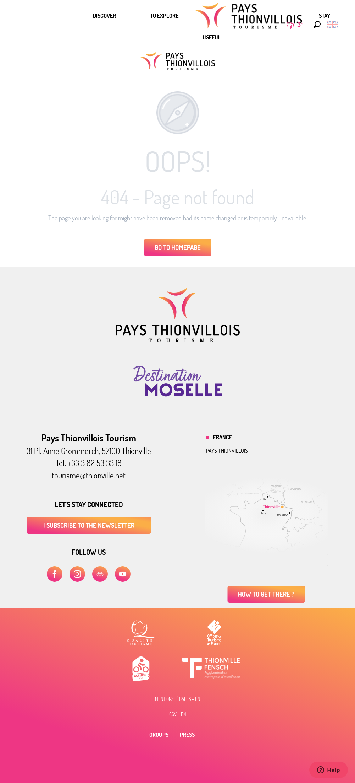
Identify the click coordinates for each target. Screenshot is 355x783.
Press (187, 734)
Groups (158, 734)
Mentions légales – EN (177, 699)
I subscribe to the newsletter (88, 525)
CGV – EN (177, 714)
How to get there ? (266, 594)
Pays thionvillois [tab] (227, 450)
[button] (315, 24)
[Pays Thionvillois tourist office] (177, 61)
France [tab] (222, 437)
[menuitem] (104, 15)
